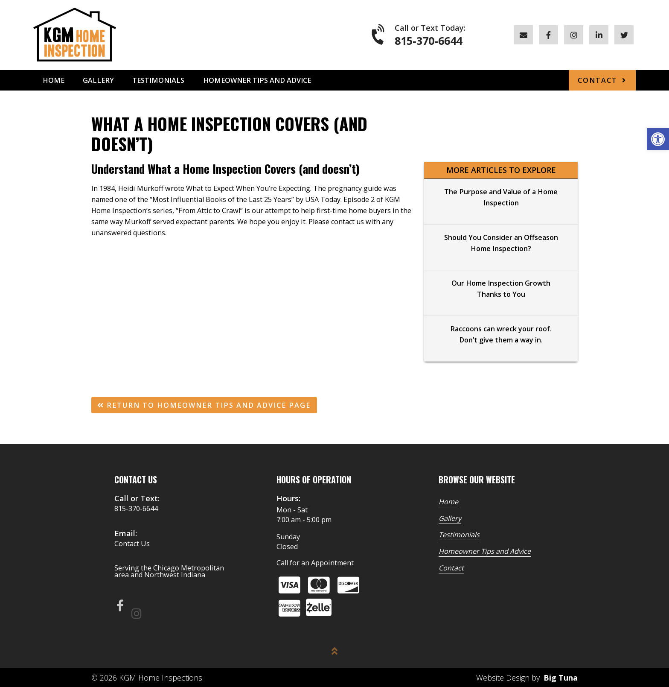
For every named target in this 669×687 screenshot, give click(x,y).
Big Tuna (561, 677)
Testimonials (158, 80)
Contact (597, 80)
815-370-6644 (428, 40)
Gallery (98, 80)
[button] (658, 139)
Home (53, 80)
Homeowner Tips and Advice (257, 80)
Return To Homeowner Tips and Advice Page (204, 405)
